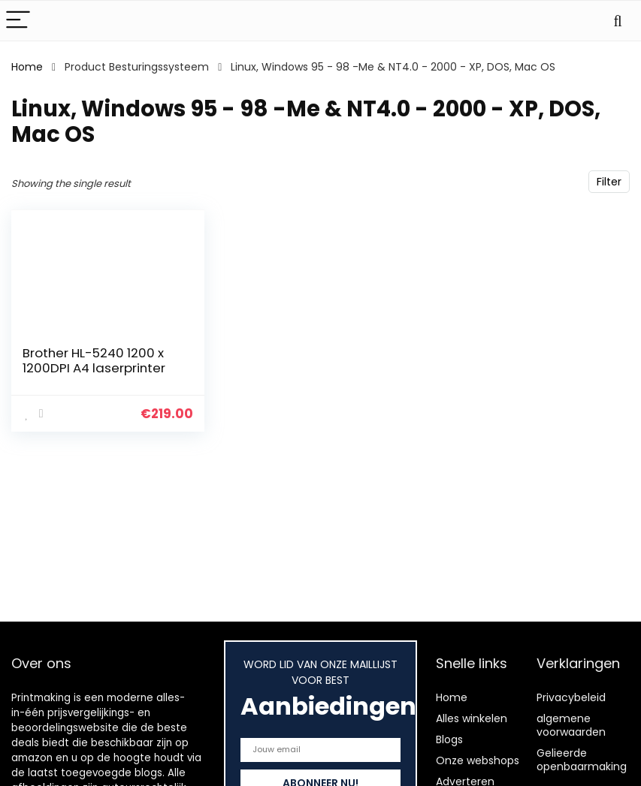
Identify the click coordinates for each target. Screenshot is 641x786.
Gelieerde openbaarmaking (582, 759)
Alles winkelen (471, 718)
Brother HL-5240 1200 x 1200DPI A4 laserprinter (94, 360)
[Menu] (18, 21)
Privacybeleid (571, 697)
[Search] (618, 21)
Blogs (449, 739)
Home (27, 66)
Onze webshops (477, 760)
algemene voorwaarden (571, 725)
